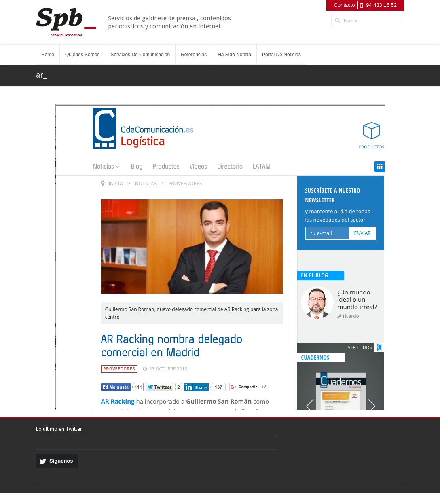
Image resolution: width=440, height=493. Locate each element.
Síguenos (61, 461)
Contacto (344, 5)
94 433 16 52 (381, 5)
